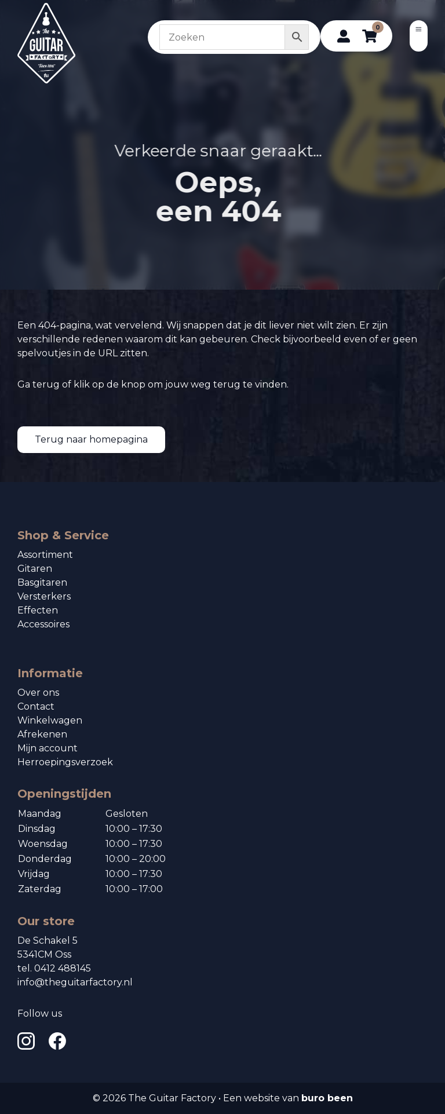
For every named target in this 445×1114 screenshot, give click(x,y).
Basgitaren (42, 582)
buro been (327, 1098)
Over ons (38, 692)
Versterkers (44, 596)
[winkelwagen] (369, 36)
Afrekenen (42, 734)
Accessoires (43, 624)
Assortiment (45, 554)
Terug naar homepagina (91, 439)
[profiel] (343, 36)
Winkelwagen (49, 720)
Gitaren (34, 568)
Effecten (37, 610)
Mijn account (47, 748)
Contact (35, 706)
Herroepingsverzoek (65, 762)
